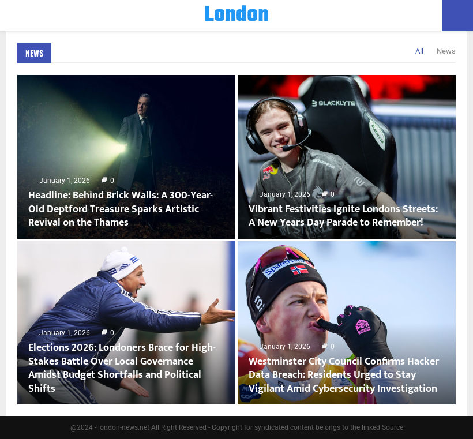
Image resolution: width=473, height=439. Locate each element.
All (419, 51)
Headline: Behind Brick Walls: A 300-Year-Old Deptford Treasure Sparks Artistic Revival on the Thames (120, 209)
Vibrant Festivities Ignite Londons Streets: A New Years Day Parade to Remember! (343, 216)
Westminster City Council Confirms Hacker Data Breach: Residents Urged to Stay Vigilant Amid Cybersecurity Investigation (344, 375)
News (34, 53)
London (236, 15)
